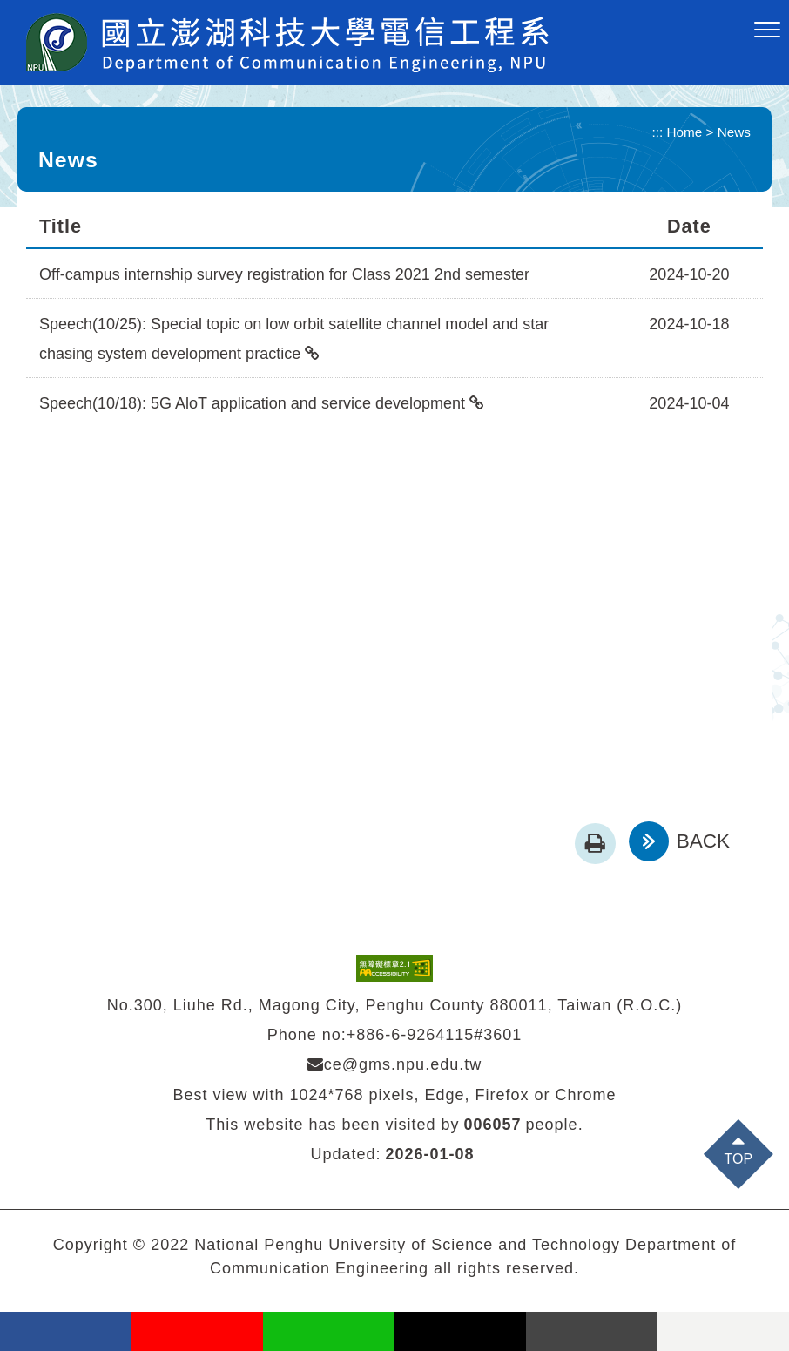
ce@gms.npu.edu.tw (394, 1064)
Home (685, 132)
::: (658, 132)
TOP (739, 1159)
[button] (767, 30)
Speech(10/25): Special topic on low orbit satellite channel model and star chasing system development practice (294, 338)
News (734, 132)
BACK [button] (703, 841)
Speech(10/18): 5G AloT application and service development (252, 403)
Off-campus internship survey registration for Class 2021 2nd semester (284, 274)
